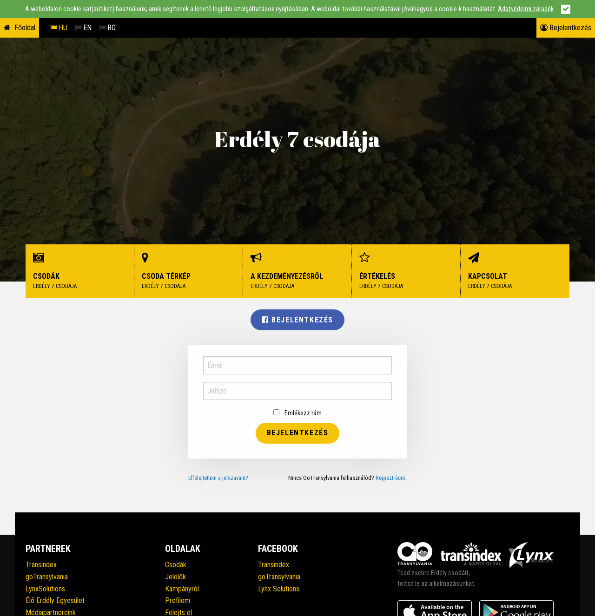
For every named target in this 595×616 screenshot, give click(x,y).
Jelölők (175, 576)
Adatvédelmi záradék (526, 9)
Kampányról (182, 588)
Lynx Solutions (278, 588)
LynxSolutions (45, 588)
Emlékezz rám (297, 413)
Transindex (41, 564)
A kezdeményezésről (297, 271)
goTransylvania (47, 576)
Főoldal (24, 27)
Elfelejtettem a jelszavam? (218, 477)
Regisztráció (390, 477)
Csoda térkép (189, 271)
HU (58, 27)
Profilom (177, 600)
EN (83, 27)
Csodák (80, 271)
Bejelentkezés (565, 27)
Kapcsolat (515, 271)
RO (107, 27)
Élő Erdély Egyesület (55, 600)
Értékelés (406, 271)
